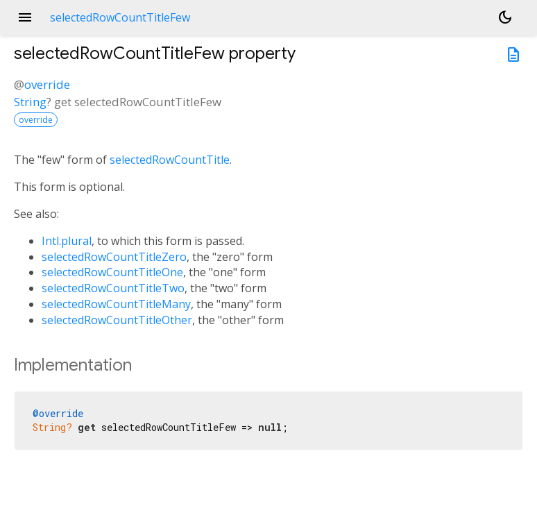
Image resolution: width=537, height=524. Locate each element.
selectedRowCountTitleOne (112, 272)
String (30, 102)
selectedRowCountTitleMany (116, 304)
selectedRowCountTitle (170, 159)
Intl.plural (67, 240)
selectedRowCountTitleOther (117, 320)
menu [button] (25, 17)
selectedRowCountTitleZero (114, 256)
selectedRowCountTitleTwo (113, 288)
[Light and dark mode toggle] (505, 17)
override (47, 84)
